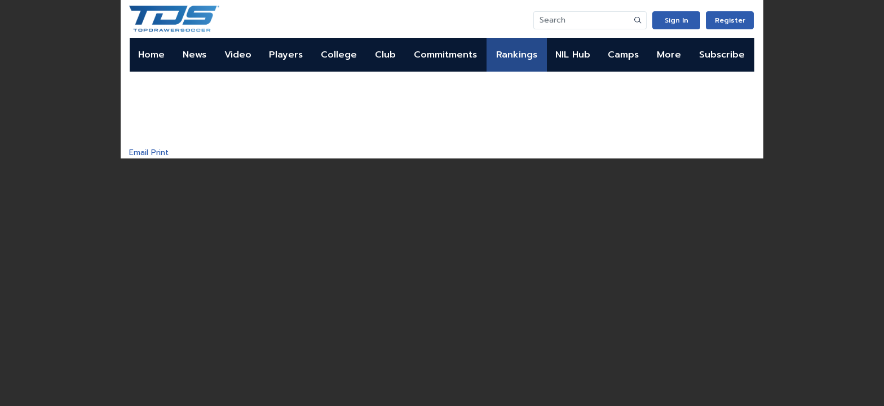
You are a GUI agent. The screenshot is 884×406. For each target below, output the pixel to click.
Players (286, 54)
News (194, 54)
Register (730, 20)
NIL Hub (572, 54)
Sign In (676, 20)
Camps (623, 54)
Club (385, 54)
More (669, 54)
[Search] (581, 20)
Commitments (445, 54)
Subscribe (722, 54)
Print (160, 152)
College (339, 54)
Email (138, 152)
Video (237, 54)
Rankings (516, 54)
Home (151, 54)
